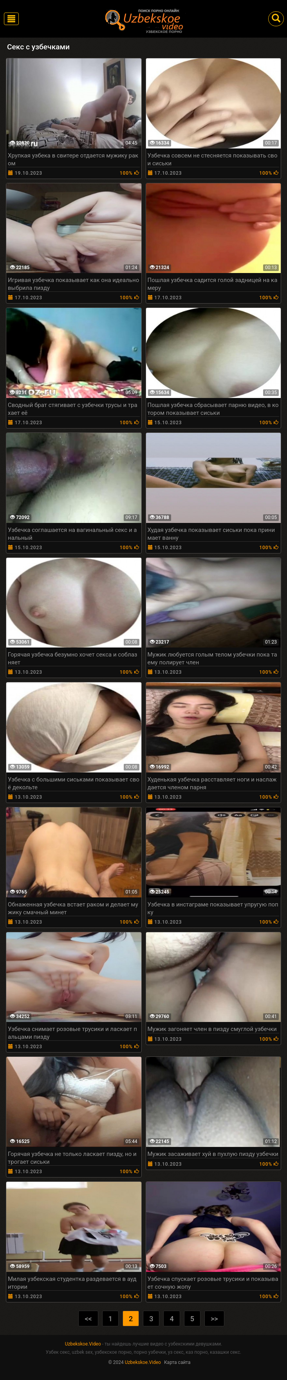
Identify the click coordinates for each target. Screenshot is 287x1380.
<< (88, 1319)
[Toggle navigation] (11, 19)
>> (214, 1319)
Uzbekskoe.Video (83, 1344)
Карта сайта (177, 1362)
